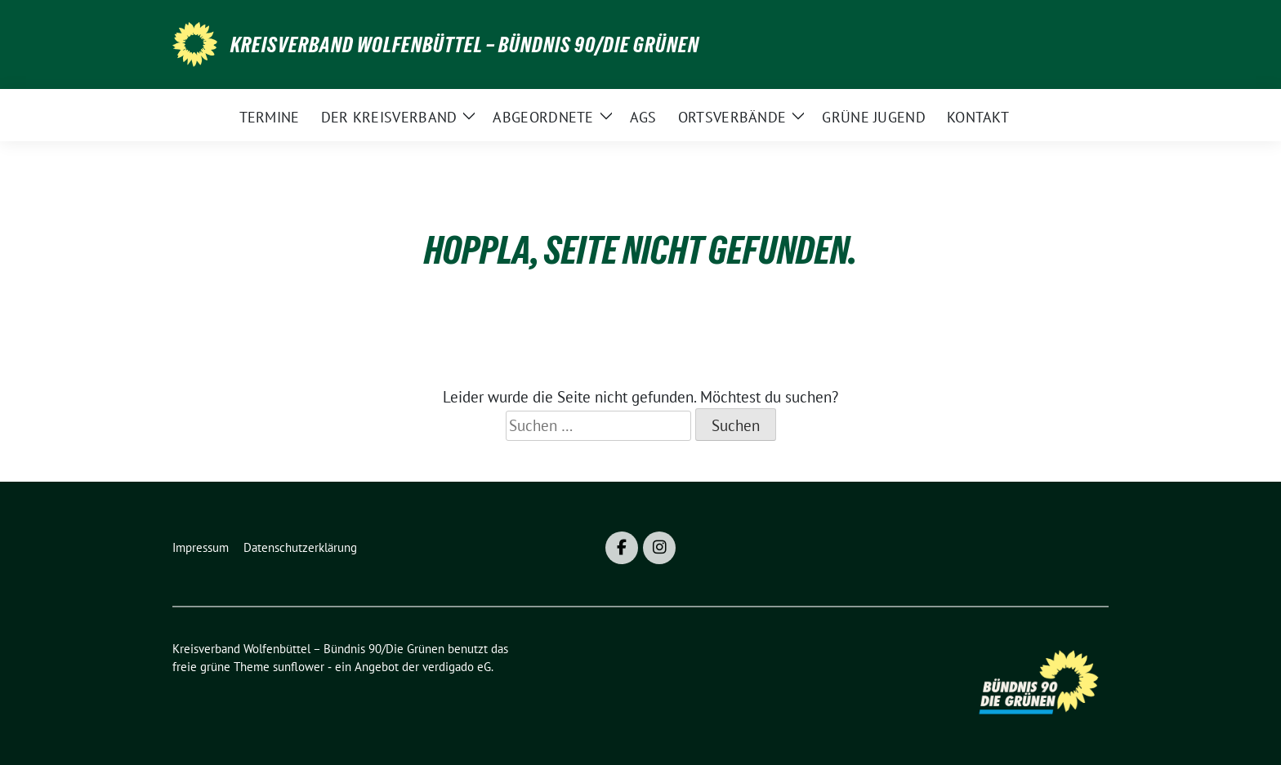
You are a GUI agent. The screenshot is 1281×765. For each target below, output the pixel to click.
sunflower (298, 666)
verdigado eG (456, 666)
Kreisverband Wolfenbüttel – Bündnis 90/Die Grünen (464, 45)
